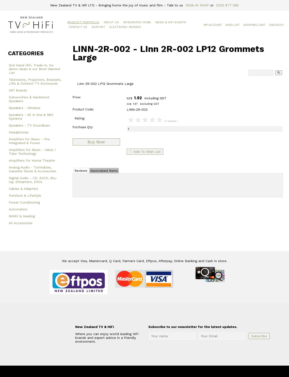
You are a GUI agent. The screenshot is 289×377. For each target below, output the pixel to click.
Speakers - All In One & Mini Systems (31, 116)
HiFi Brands (18, 90)
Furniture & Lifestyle (25, 195)
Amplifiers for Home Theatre (32, 160)
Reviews (81, 171)
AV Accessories (21, 223)
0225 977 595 (227, 5)
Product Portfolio (83, 22)
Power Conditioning (24, 202)
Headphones (19, 132)
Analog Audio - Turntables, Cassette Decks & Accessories (32, 169)
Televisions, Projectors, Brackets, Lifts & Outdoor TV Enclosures (35, 81)
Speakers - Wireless (24, 108)
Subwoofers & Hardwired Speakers (29, 99)
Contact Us (78, 27)
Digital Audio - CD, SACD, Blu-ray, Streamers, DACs (33, 180)
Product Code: (83, 109)
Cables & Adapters (23, 189)
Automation (18, 209)
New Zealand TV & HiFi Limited (157, 371)
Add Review (177, 184)
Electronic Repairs (125, 27)
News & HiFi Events (170, 22)
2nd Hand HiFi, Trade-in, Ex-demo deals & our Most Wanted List (34, 69)
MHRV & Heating (22, 216)
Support (98, 27)
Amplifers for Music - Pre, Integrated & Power (29, 141)
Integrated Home (137, 22)
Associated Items (104, 171)
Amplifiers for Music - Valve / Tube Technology (32, 151)
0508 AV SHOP (197, 5)
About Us (111, 22)
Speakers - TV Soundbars (29, 125)
